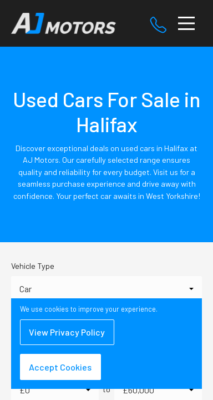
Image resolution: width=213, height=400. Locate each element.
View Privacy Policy (67, 332)
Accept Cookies (60, 367)
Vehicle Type (32, 266)
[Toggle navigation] (186, 23)
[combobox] (106, 289)
